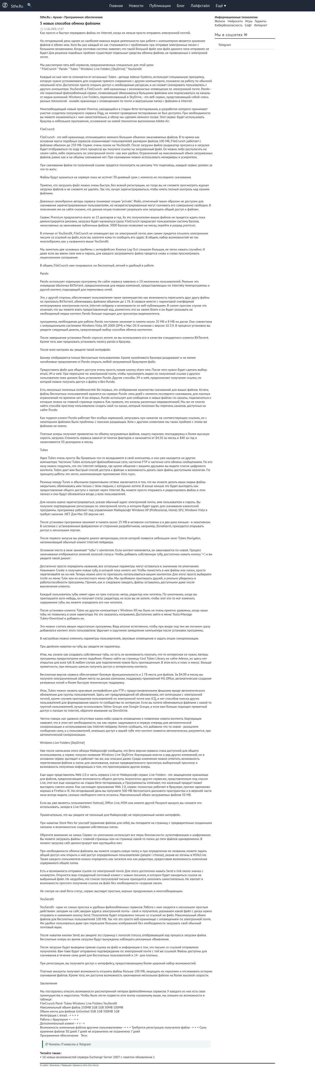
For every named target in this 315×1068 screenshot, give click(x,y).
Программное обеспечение (59, 1035)
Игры (248, 21)
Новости (136, 5)
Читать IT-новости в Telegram (69, 1044)
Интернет (260, 25)
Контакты (55, 1065)
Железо (220, 21)
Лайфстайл (200, 5)
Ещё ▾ (221, 5)
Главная (116, 5)
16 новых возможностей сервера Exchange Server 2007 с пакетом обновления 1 (98, 1057)
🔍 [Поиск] (27, 4)
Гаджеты (260, 21)
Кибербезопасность (228, 25)
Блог (181, 5)
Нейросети (235, 21)
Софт (248, 25)
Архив (76, 1065)
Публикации (160, 5)
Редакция (66, 1065)
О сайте (44, 1065)
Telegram (224, 45)
